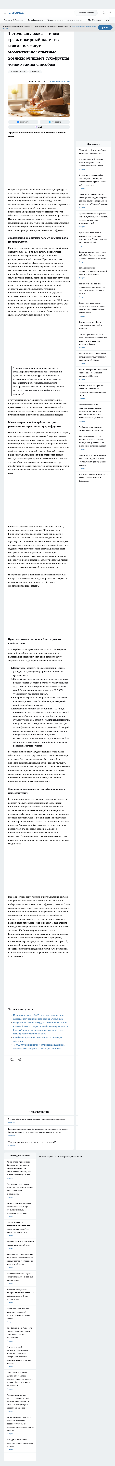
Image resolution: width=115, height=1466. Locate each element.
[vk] (12, 1059)
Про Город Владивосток (55, 1360)
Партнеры (51, 1381)
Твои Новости (30, 1351)
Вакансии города (55, 20)
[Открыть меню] (5, 12)
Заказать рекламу (75, 20)
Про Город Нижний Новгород (14, 1360)
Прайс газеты (9, 1381)
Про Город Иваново (32, 1354)
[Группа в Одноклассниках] (77, 1354)
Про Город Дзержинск (33, 1360)
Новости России (18, 71)
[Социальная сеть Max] (39, 127)
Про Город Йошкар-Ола (55, 1351)
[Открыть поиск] (103, 12)
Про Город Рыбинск (32, 1357)
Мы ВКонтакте (94, 20)
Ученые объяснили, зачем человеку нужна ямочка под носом (39, 1121)
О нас (28, 1372)
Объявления (8, 1376)
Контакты (51, 1372)
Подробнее (18, 1422)
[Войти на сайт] (110, 12)
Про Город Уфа (52, 1357)
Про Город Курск (10, 1357)
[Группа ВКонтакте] (23, 122)
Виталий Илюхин (60, 81)
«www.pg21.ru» (21, 1386)
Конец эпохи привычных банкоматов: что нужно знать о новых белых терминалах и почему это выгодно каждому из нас (39, 1132)
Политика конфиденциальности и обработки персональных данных (27, 1425)
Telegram (7, 1372)
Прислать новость (86, 12)
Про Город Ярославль (54, 1354)
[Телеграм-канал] (55, 122)
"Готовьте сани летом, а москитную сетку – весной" (39, 1144)
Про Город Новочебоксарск (13, 1351)
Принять (105, 27)
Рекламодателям (32, 1381)
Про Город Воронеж (11, 1354)
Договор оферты (32, 1376)
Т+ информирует (35, 20)
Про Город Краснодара (12, 1363)
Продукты (35, 71)
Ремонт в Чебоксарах (13, 20)
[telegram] (20, 1059)
